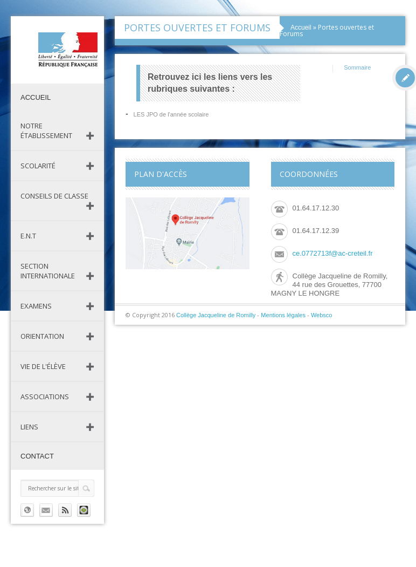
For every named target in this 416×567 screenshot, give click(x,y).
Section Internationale (47, 271)
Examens (36, 306)
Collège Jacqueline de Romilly (215, 315)
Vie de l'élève (43, 366)
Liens (29, 427)
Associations (44, 396)
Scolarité (38, 165)
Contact (37, 456)
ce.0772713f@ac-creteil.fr (333, 253)
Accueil (35, 97)
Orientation (42, 336)
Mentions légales (283, 315)
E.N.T (28, 236)
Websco (321, 315)
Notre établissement (46, 130)
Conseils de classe (54, 196)
